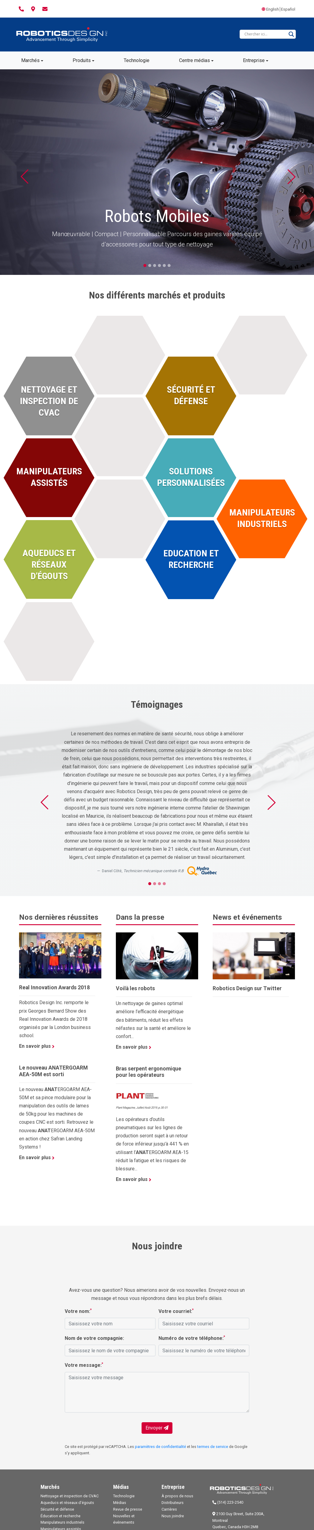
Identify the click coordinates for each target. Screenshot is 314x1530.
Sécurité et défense (57, 1509)
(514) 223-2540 (227, 1502)
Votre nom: (78, 1311)
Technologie (124, 1496)
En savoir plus (36, 1046)
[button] (23, 172)
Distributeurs (173, 1502)
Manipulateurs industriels (62, 1522)
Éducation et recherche (60, 1516)
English (272, 9)
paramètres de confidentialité (160, 1446)
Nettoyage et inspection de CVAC (70, 1496)
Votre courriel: (176, 1311)
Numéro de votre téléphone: (192, 1338)
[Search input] (265, 34)
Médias (119, 1502)
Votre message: (84, 1365)
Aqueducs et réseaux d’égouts (67, 1502)
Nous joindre (173, 1516)
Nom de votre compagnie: (94, 1338)
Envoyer (157, 1428)
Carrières (169, 1509)
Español (288, 9)
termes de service (212, 1446)
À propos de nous (177, 1496)
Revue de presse (127, 1509)
